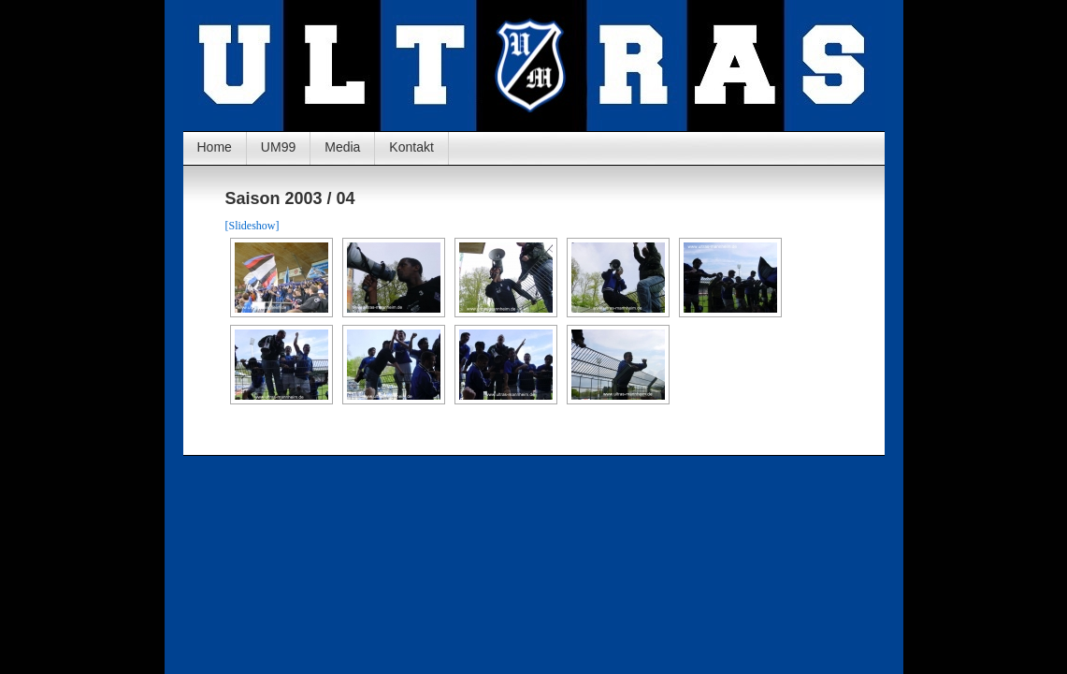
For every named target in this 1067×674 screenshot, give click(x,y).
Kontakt (411, 146)
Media (342, 146)
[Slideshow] (252, 225)
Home (214, 146)
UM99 (278, 146)
